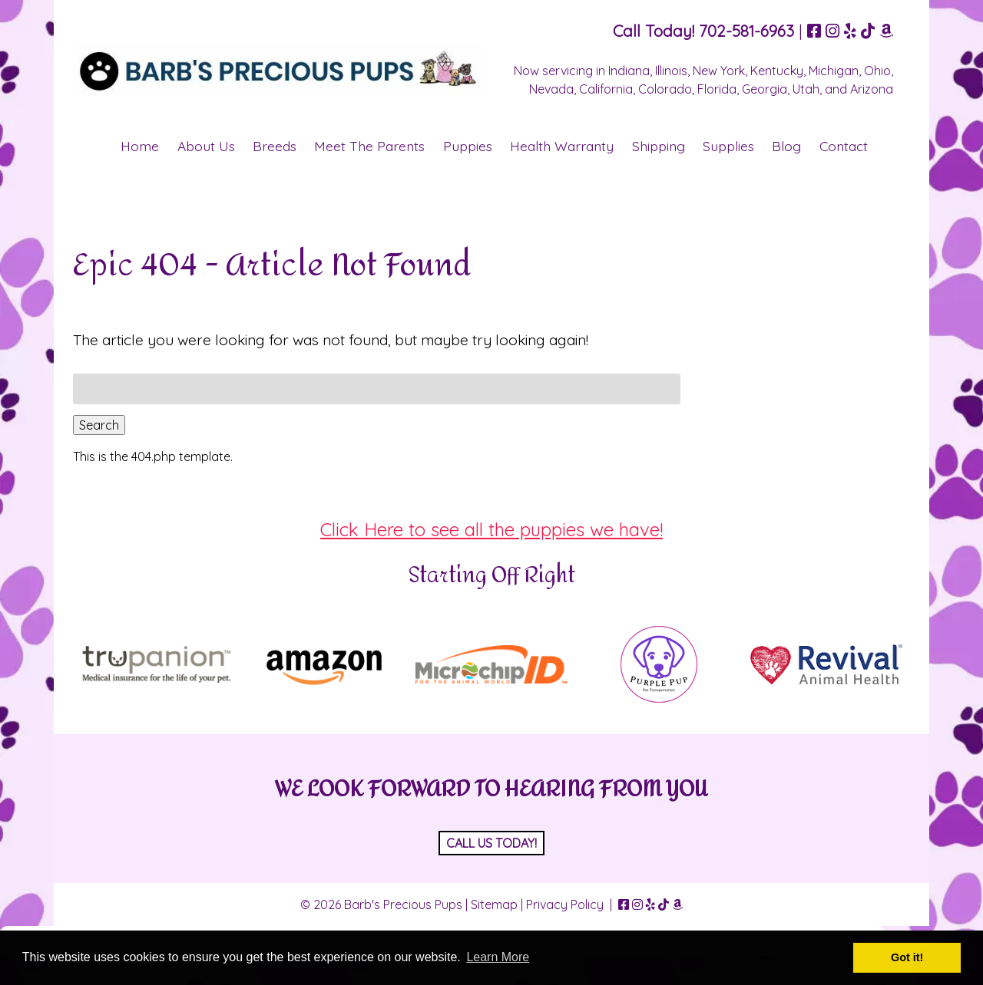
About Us (206, 145)
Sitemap (494, 904)
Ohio (877, 70)
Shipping (658, 145)
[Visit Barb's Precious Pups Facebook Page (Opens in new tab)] (814, 31)
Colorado (665, 89)
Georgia (764, 89)
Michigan (834, 70)
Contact (843, 145)
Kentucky (776, 70)
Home (140, 145)
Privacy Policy (565, 904)
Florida (716, 89)
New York (719, 70)
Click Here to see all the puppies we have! (491, 529)
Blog (786, 145)
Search (99, 425)
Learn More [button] (497, 957)
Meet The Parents (369, 145)
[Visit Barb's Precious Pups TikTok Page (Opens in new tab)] (868, 31)
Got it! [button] (907, 957)
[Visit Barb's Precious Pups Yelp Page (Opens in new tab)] (850, 31)
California (606, 89)
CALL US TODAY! (491, 843)
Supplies (728, 145)
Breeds (274, 145)
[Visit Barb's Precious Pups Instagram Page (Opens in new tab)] (832, 31)
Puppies (467, 145)
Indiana (629, 70)
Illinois (671, 70)
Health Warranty (562, 145)
